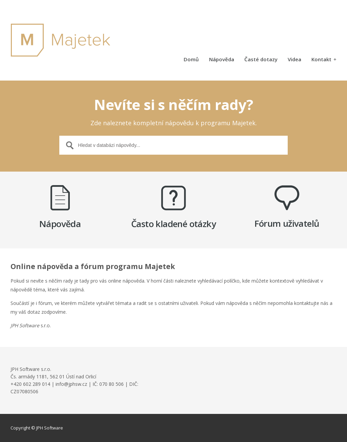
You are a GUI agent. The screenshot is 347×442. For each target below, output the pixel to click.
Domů (191, 60)
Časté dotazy (261, 60)
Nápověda (221, 60)
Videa (294, 60)
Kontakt (323, 60)
